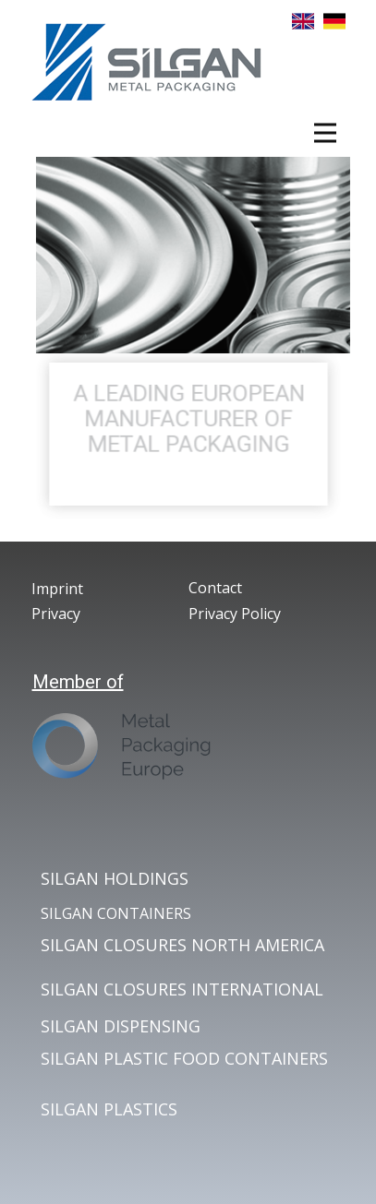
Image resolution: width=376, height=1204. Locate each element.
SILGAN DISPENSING (120, 1026)
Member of (78, 682)
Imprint (57, 588)
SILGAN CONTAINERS (116, 913)
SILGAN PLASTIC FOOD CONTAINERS (184, 1058)
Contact (215, 588)
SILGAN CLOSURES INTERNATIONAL (182, 989)
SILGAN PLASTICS (109, 1109)
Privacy (55, 613)
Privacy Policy (234, 613)
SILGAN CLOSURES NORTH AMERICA (182, 945)
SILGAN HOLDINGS (114, 878)
